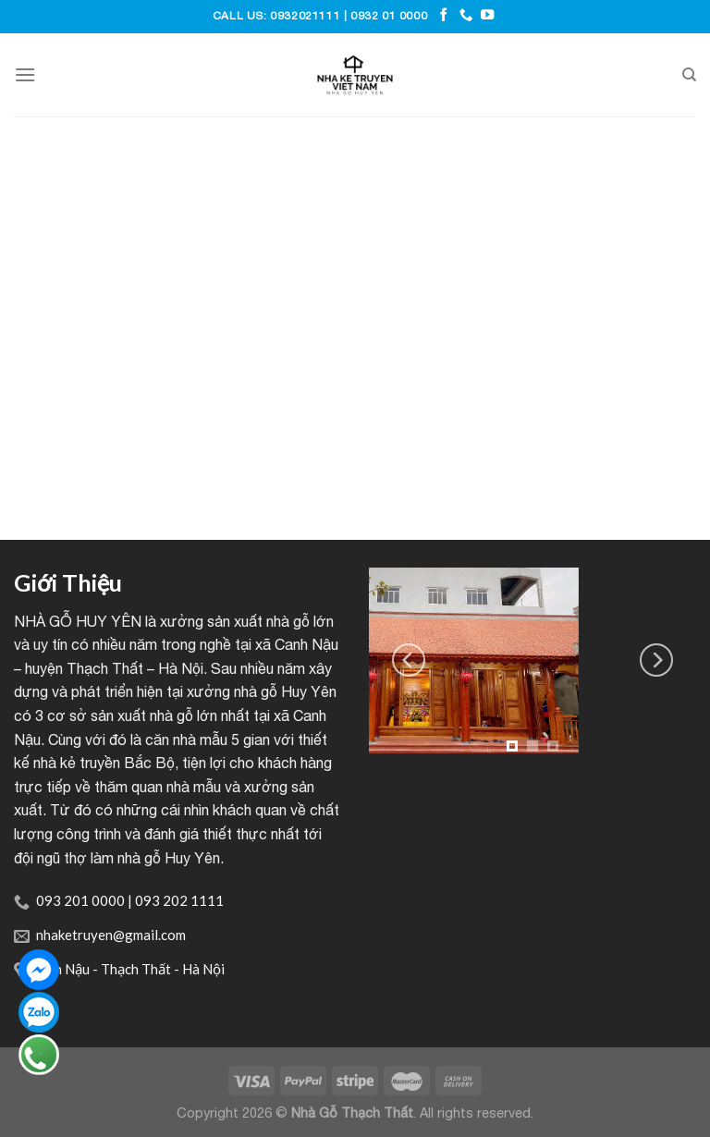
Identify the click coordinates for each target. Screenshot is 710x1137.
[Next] (656, 660)
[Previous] (408, 660)
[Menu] (25, 74)
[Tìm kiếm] (689, 74)
